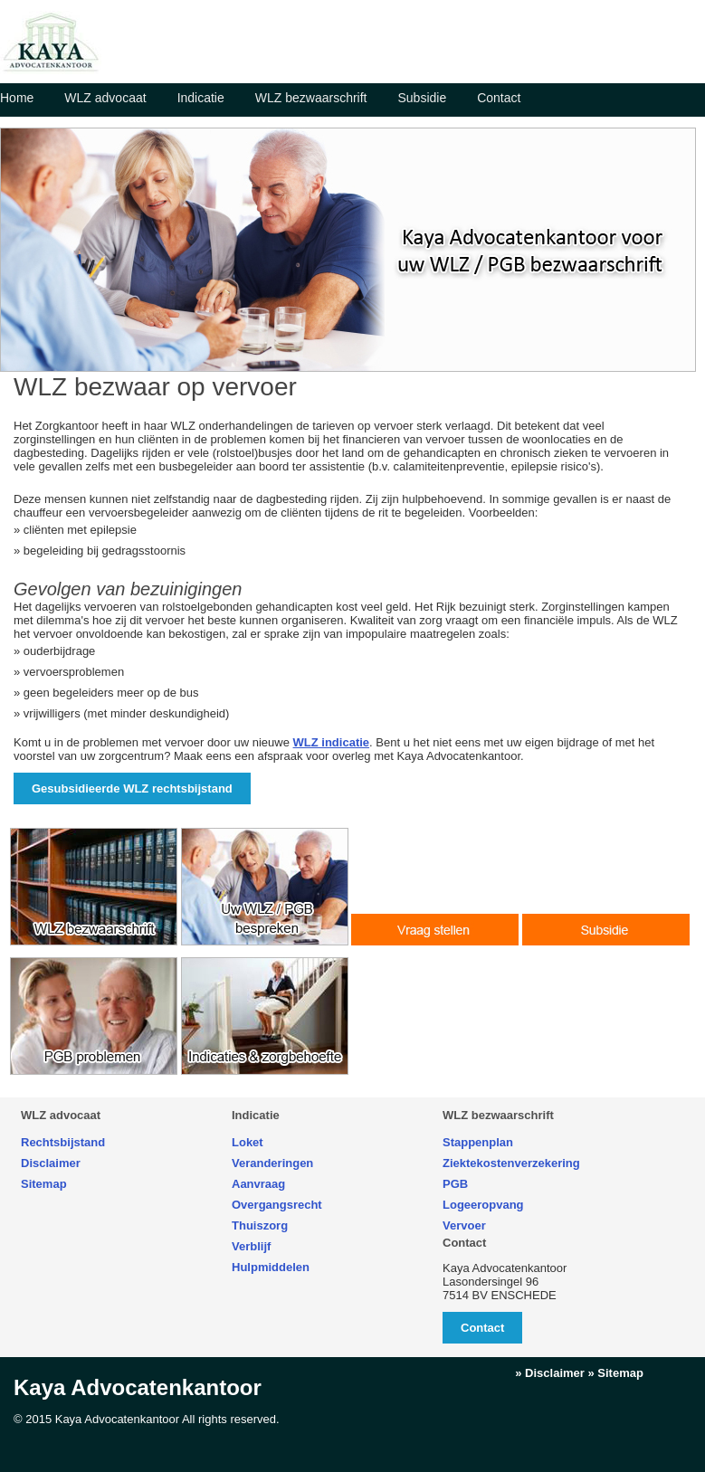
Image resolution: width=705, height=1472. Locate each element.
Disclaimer (51, 1163)
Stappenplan (478, 1142)
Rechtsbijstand (63, 1142)
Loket (247, 1142)
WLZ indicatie (331, 742)
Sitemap (44, 1184)
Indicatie (200, 97)
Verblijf (251, 1246)
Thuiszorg (260, 1225)
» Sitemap (615, 1373)
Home (16, 97)
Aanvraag (258, 1184)
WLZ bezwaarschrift (311, 97)
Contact (498, 97)
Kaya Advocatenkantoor (138, 1387)
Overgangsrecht (277, 1204)
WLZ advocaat (105, 97)
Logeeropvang (483, 1204)
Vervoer (464, 1225)
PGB (455, 1184)
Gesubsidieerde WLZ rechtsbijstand (132, 788)
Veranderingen (272, 1163)
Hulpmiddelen (271, 1267)
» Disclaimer (550, 1373)
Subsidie (421, 97)
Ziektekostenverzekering (511, 1163)
